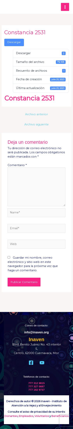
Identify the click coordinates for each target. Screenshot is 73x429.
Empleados (26, 416)
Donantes (11, 416)
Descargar (14, 42)
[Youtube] (42, 362)
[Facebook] (31, 362)
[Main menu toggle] (65, 7)
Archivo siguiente (36, 124)
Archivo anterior (36, 114)
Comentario (17, 165)
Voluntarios (41, 416)
